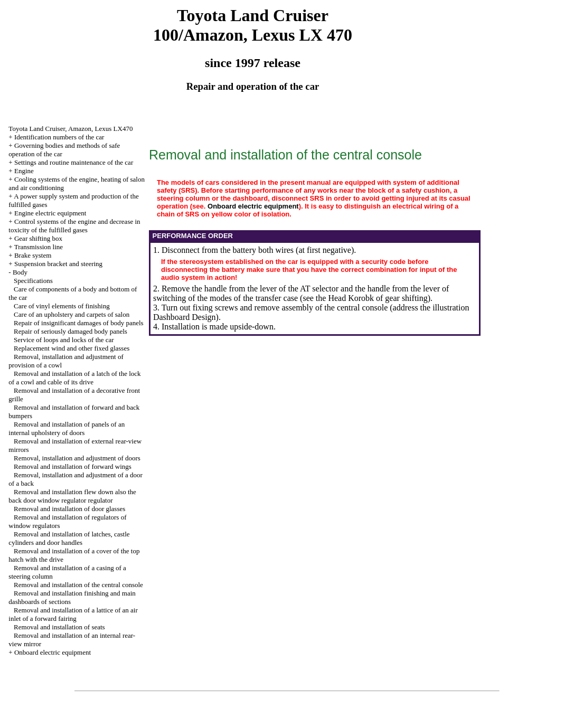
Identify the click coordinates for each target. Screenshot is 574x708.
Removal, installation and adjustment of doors (77, 458)
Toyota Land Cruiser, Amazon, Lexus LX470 (70, 129)
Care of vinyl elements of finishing (62, 306)
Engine (24, 171)
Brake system (32, 255)
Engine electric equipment (50, 213)
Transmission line (38, 247)
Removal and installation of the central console (78, 585)
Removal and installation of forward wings (72, 466)
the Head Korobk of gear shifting (372, 298)
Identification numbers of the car (59, 137)
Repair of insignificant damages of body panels (79, 323)
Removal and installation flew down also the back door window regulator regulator (72, 496)
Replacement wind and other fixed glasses (71, 348)
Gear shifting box (38, 238)
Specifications (33, 281)
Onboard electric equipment (52, 652)
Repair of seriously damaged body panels (70, 331)
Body (20, 272)
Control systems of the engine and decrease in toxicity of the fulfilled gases (74, 226)
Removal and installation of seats (59, 627)
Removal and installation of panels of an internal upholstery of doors (66, 428)
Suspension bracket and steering (58, 264)
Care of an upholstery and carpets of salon (71, 314)
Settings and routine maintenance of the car (73, 162)
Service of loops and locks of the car (64, 340)
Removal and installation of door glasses (69, 509)
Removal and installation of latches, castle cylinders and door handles (68, 538)
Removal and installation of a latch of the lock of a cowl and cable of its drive (74, 378)
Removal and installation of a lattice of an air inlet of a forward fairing (72, 614)
